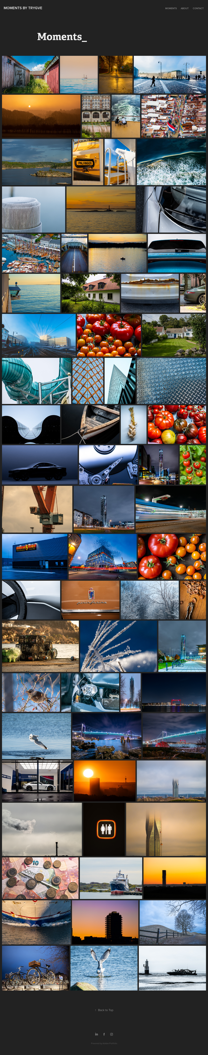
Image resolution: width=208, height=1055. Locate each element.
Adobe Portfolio (110, 1043)
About (185, 8)
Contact (198, 8)
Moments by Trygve (23, 8)
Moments (171, 8)
